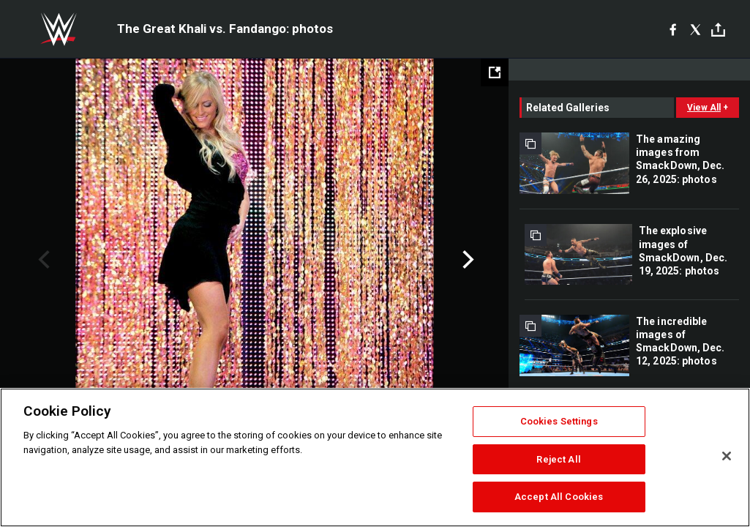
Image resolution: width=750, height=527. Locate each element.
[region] (375, 457)
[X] (695, 29)
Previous (42, 260)
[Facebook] (672, 29)
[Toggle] (718, 30)
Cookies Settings (559, 421)
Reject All (558, 459)
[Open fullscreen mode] (495, 72)
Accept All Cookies (558, 496)
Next (466, 260)
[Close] (726, 456)
